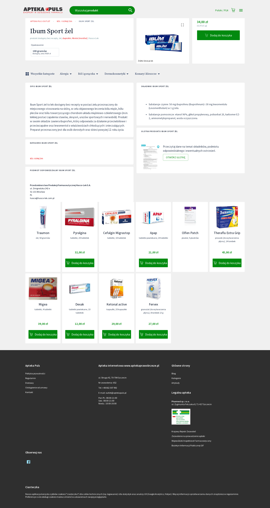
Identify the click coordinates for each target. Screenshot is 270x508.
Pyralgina (79, 233)
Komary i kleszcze (148, 74)
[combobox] (118, 10)
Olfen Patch (190, 233)
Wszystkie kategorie (40, 74)
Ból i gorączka (64, 21)
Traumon (43, 233)
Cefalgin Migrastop (116, 233)
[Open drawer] (241, 10)
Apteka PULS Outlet (40, 21)
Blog (174, 373)
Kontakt (29, 392)
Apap (153, 233)
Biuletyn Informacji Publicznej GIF (188, 445)
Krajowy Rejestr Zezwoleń (184, 431)
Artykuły (176, 382)
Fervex (153, 304)
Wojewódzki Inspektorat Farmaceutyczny (191, 440)
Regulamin (30, 378)
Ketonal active (116, 304)
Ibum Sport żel (86, 21)
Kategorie (176, 378)
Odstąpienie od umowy (36, 387)
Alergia (66, 74)
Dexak (79, 304)
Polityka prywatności (35, 373)
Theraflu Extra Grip (227, 233)
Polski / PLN (222, 10)
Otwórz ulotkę (175, 157)
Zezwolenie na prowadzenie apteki (188, 436)
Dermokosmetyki (117, 74)
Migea (43, 304)
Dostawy (29, 382)
